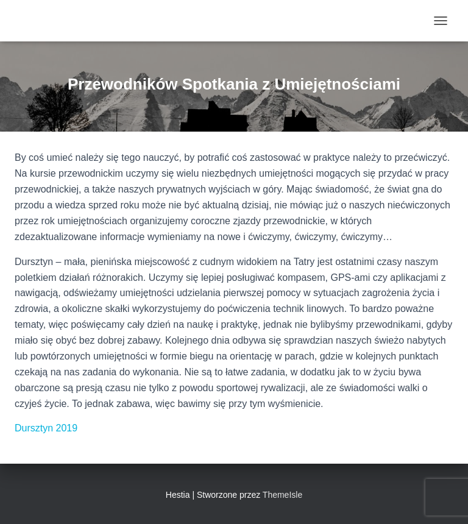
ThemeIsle (282, 495)
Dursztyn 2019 (46, 428)
